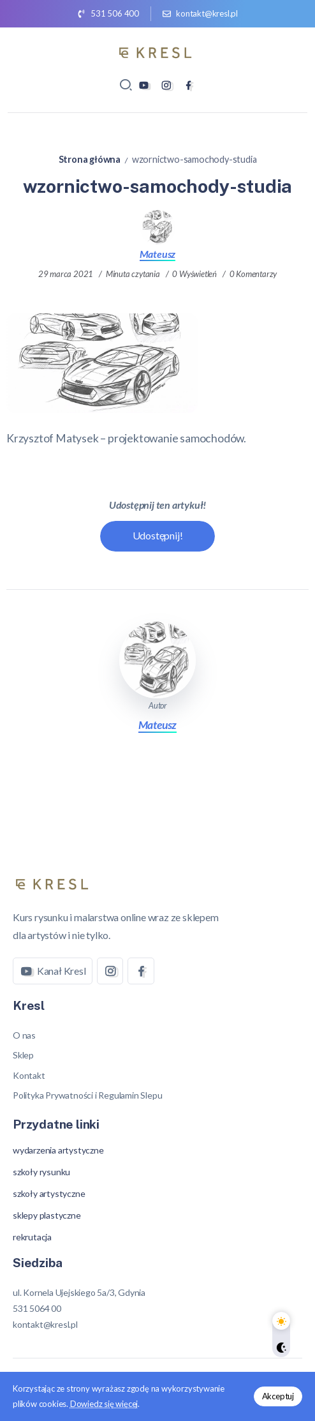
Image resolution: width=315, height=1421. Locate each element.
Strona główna (90, 159)
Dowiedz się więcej (104, 1404)
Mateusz (158, 254)
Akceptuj (278, 1396)
